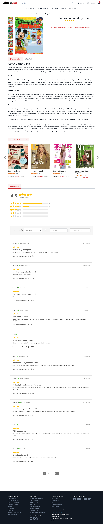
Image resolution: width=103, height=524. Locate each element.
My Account (55, 499)
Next (97, 157)
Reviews (14, 186)
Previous (5, 157)
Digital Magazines (13, 501)
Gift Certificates (57, 505)
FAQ (53, 503)
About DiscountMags (36, 499)
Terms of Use (34, 511)
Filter (45, 230)
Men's (10, 507)
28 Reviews (79, 21)
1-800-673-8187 (57, 512)
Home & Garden (13, 505)
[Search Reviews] (80, 230)
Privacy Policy (34, 509)
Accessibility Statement (37, 512)
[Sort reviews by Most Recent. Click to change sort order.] (33, 230)
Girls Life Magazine (59, 171)
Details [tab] (28, 59)
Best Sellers (12, 499)
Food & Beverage (13, 503)
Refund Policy (34, 503)
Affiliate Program (35, 507)
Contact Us (55, 501)
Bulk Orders (55, 507)
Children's (11, 511)
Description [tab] (15, 59)
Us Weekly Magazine (37, 171)
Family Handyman (14, 171)
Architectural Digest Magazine (82, 172)
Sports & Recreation (14, 512)
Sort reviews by (18, 230)
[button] (31, 203)
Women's (11, 509)
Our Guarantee (34, 501)
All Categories (12, 514)
